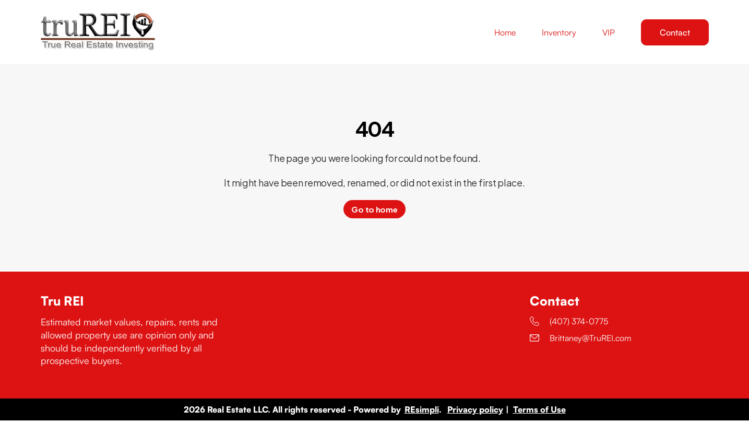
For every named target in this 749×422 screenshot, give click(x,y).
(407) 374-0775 (569, 323)
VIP (608, 33)
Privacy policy (475, 411)
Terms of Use (539, 411)
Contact (675, 33)
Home (505, 33)
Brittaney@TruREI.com (580, 339)
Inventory (559, 33)
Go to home (374, 211)
